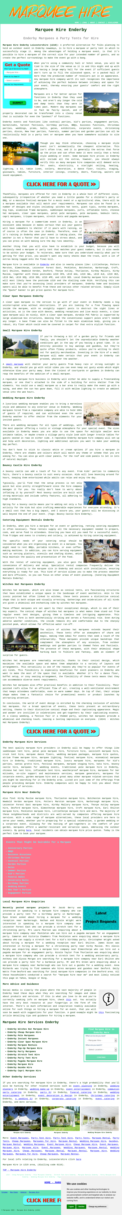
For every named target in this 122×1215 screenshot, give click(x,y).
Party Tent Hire (41, 1138)
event (88, 69)
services (55, 1086)
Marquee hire (10, 264)
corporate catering (64, 1099)
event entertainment (78, 1089)
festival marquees (53, 764)
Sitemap (5, 1192)
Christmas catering (103, 1095)
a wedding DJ (24, 1099)
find (12, 798)
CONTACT (101, 23)
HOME (77, 23)
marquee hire (100, 277)
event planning (82, 1086)
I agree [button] (71, 1207)
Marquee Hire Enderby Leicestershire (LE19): (31, 45)
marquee (44, 526)
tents (95, 676)
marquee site (45, 568)
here (28, 830)
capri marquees (12, 216)
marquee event (90, 51)
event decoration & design (55, 1095)
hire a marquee (27, 54)
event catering (105, 1099)
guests (78, 225)
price (28, 256)
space (87, 73)
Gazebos (113, 1141)
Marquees (82, 204)
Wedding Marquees (34, 1144)
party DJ (45, 1092)
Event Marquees (19, 1138)
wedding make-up (39, 1089)
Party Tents (82, 1138)
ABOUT (92, 23)
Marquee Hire (11, 1147)
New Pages (14, 1192)
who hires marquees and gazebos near (75, 968)
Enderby (44, 264)
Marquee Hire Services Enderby (31, 1022)
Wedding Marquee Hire (93, 1141)
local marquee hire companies (69, 972)
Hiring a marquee (14, 222)
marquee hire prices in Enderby (99, 156)
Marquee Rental (101, 1138)
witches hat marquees (75, 629)
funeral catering (81, 1092)
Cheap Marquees (21, 1141)
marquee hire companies (81, 162)
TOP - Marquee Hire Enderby (19, 1170)
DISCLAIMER (113, 23)
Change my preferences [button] (97, 1207)
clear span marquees (35, 213)
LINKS (84, 23)
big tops (8, 210)
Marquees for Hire (44, 1141)
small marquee (14, 364)
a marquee (69, 544)
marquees (77, 284)
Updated (23, 1192)
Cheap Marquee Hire (85, 1144)
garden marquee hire (38, 777)
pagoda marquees (79, 216)
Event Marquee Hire (59, 1144)
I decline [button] (81, 1207)
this (68, 999)
